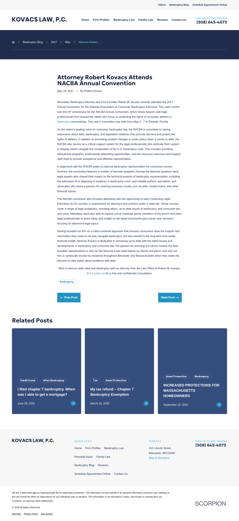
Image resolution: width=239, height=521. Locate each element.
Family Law (103, 456)
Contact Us (120, 473)
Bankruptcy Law (114, 448)
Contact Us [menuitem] (179, 19)
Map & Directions (159, 457)
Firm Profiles (93, 448)
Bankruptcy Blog (179, 4)
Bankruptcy (67, 281)
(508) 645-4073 (212, 22)
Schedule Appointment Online (209, 4)
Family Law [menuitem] (145, 19)
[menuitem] (16, 514)
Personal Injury (84, 456)
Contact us (98, 273)
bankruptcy (64, 121)
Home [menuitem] (85, 19)
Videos (162, 4)
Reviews (103, 465)
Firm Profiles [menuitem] (101, 19)
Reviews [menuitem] (162, 19)
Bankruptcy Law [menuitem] (123, 19)
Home (78, 448)
